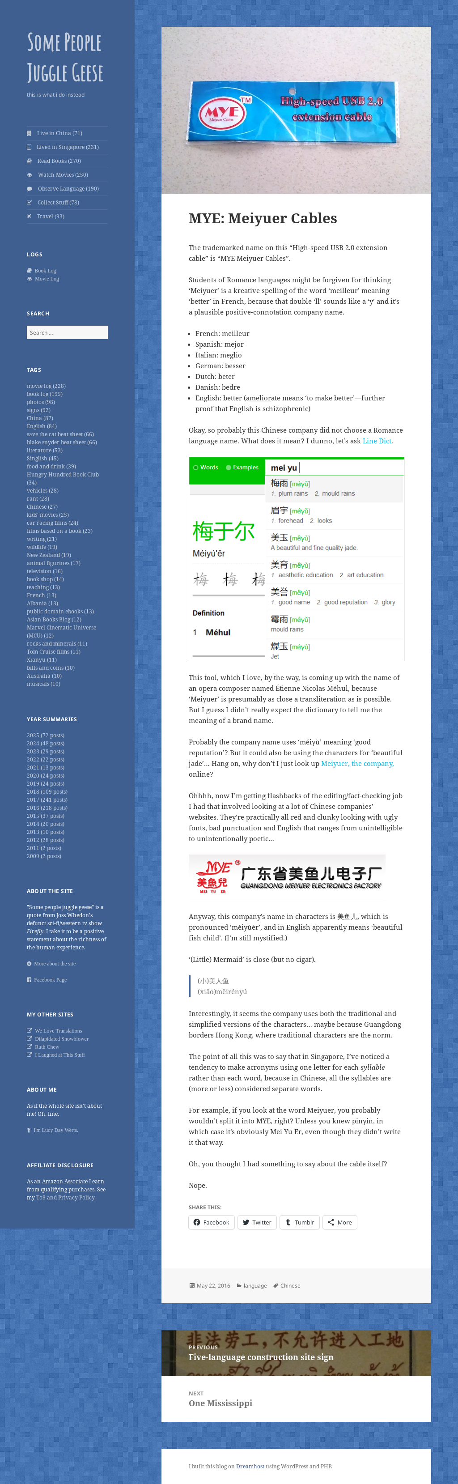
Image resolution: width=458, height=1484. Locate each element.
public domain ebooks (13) (60, 611)
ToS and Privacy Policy (65, 1197)
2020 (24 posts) (45, 775)
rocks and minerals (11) (57, 643)
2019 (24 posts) (45, 783)
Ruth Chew (45, 1047)
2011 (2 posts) (44, 848)
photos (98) (41, 402)
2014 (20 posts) (45, 824)
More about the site (53, 963)
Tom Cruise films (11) (54, 651)
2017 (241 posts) (47, 800)
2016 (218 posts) (47, 808)
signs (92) (39, 410)
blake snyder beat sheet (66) (62, 442)
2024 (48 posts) (45, 743)
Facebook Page (49, 979)
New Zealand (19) (49, 555)
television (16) (45, 571)
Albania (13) (42, 603)
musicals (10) (43, 684)
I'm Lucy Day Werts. (54, 1130)
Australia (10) (44, 676)
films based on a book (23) (60, 531)
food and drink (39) (51, 466)
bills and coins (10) (51, 668)
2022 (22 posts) (45, 759)
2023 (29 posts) (45, 751)
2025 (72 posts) (45, 735)
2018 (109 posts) (47, 791)
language (255, 1285)
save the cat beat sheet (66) (60, 434)
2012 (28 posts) (45, 840)
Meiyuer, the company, (357, 763)
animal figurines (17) (54, 563)
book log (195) (45, 394)
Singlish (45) (43, 458)
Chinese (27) (42, 506)
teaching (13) (43, 587)
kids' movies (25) (48, 515)
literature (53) (45, 450)
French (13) (41, 595)
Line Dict (377, 440)
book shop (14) (45, 579)
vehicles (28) (43, 490)
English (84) (42, 426)
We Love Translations (57, 1030)
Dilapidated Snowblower (60, 1039)
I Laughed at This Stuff (58, 1055)
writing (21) (42, 539)
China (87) (40, 418)
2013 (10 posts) (45, 832)
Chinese (290, 1285)
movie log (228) (46, 386)
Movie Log (45, 278)
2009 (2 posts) (44, 856)
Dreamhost (250, 1466)
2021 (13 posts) (45, 767)
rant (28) (38, 498)
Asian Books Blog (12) (54, 619)
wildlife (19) (42, 547)
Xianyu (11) (42, 659)
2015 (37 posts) (45, 816)
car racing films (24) (52, 523)
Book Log (44, 270)
